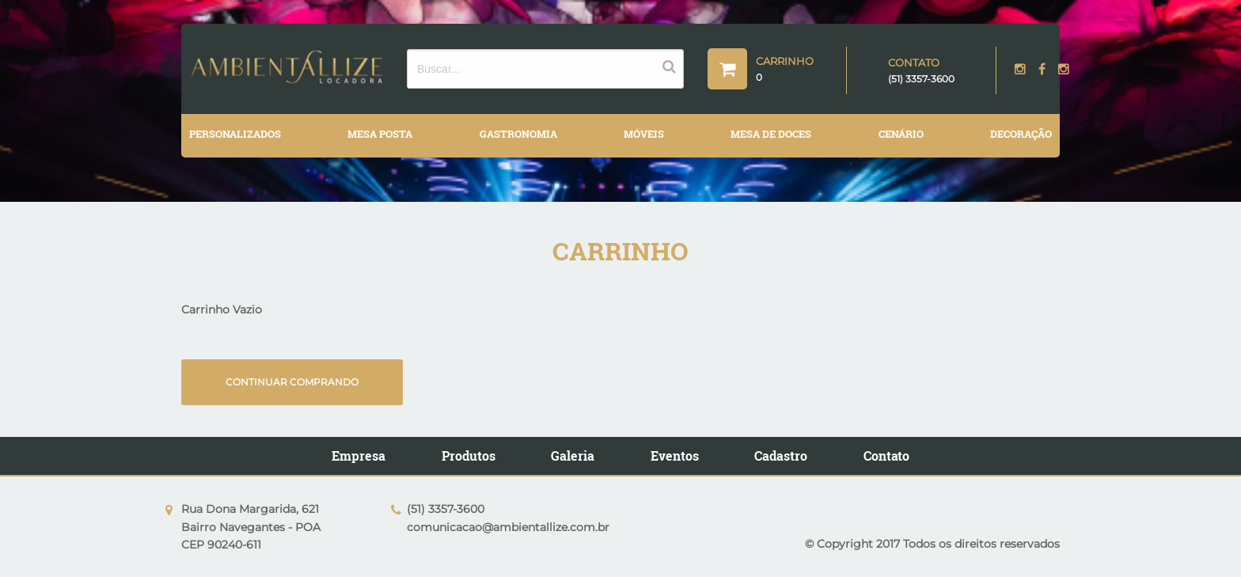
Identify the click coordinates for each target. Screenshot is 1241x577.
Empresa (358, 455)
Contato (886, 455)
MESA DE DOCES (771, 134)
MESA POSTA (379, 134)
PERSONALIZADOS (235, 134)
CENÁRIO (901, 134)
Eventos (675, 455)
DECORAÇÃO (1021, 134)
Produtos (468, 455)
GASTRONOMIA (518, 134)
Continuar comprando (292, 382)
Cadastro (780, 455)
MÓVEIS (644, 134)
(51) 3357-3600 (921, 79)
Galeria (572, 455)
